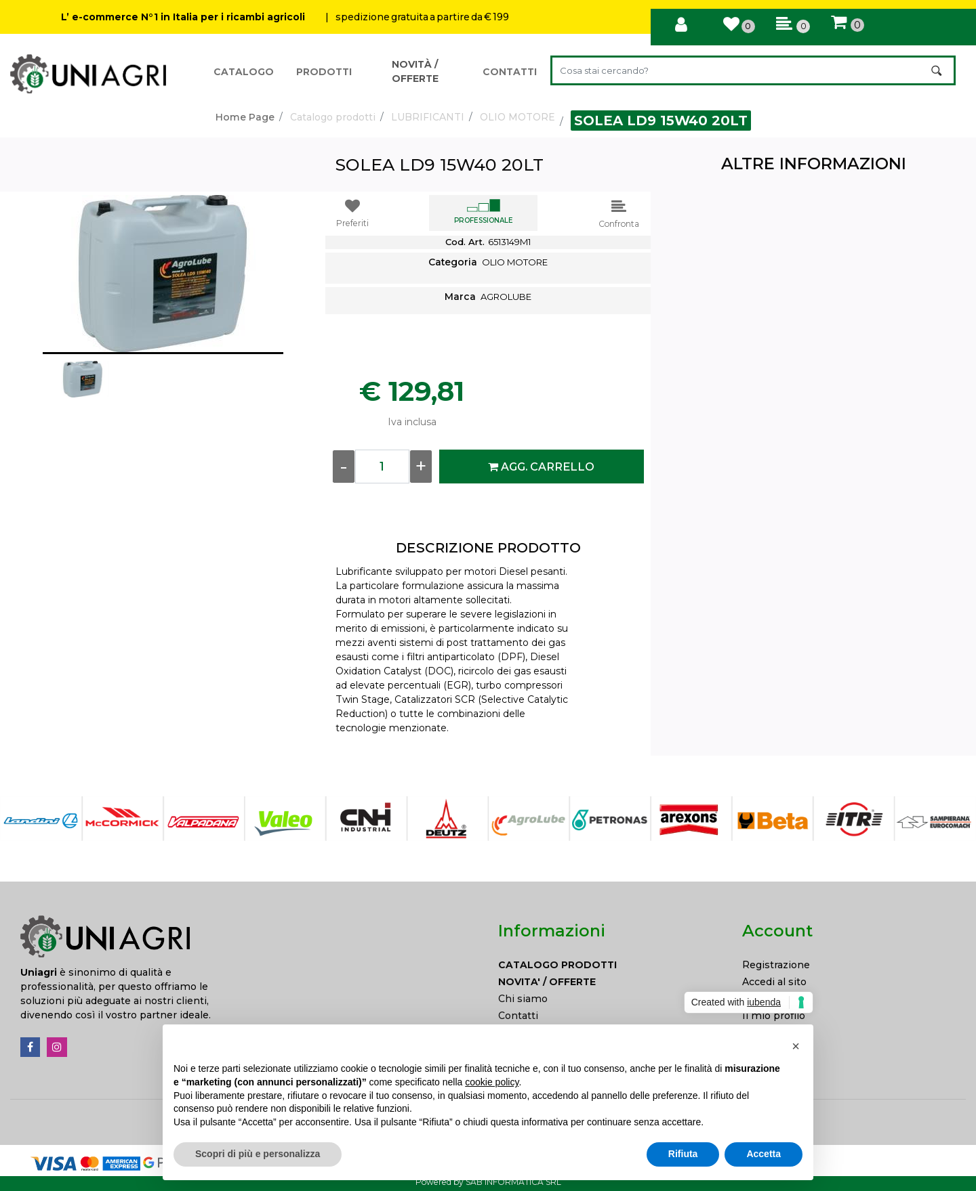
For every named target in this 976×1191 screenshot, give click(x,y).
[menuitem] (610, 965)
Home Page (245, 117)
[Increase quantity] (420, 466)
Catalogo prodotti (332, 117)
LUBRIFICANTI (427, 117)
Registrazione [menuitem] (776, 965)
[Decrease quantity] (343, 466)
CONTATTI (510, 72)
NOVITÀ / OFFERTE (415, 71)
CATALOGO (244, 72)
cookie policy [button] (491, 1082)
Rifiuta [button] (683, 1153)
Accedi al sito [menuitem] (774, 982)
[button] (938, 70)
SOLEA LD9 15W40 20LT (661, 120)
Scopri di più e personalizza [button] (257, 1153)
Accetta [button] (763, 1153)
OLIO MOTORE (517, 117)
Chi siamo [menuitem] (523, 999)
